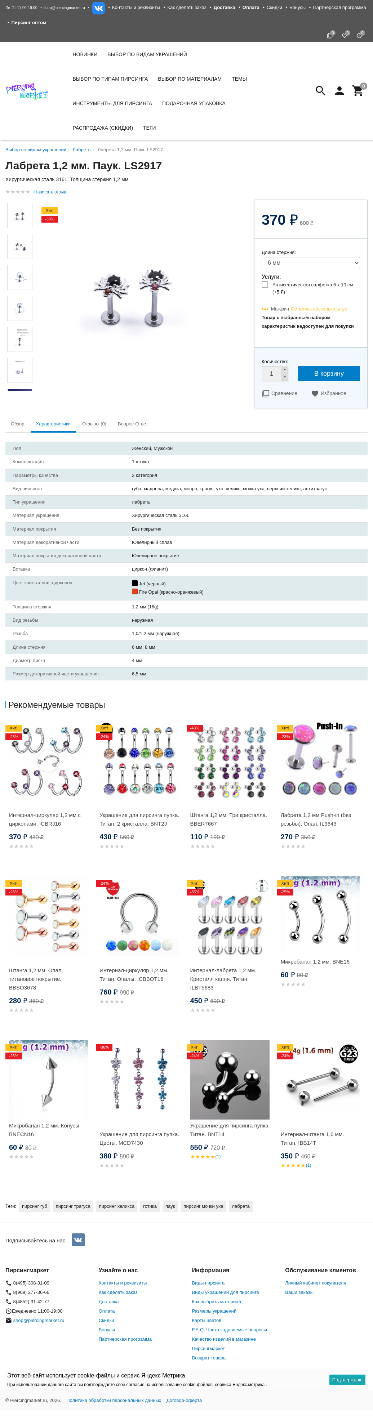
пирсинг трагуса (73, 1206)
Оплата (107, 1311)
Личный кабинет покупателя (315, 1283)
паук (170, 1206)
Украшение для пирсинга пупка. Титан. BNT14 (230, 1129)
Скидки (274, 7)
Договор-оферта (184, 1400)
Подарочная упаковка (194, 103)
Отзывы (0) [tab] (94, 423)
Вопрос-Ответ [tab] (133, 423)
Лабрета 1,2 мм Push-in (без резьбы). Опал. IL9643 (316, 819)
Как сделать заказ (187, 7)
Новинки (85, 54)
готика (150, 1206)
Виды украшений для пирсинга (225, 1292)
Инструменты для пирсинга (112, 103)
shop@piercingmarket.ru (64, 7)
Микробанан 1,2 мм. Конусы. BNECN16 (45, 1129)
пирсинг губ (34, 1206)
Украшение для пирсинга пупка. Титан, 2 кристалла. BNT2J (139, 819)
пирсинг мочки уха (203, 1206)
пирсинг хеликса (116, 1206)
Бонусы (297, 7)
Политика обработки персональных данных (113, 1400)
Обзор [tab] (18, 423)
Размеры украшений (214, 1311)
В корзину (329, 373)
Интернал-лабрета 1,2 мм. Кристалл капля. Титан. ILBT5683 (223, 979)
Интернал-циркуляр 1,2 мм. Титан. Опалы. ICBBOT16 (133, 974)
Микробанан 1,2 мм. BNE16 (315, 962)
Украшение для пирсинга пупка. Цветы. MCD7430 (139, 1138)
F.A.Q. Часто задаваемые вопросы (229, 1329)
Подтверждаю (347, 1380)
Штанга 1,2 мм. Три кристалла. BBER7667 (228, 819)
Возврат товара (209, 1358)
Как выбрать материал (216, 1301)
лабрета (240, 1206)
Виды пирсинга (208, 1283)
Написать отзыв (50, 192)
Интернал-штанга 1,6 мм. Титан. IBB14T (312, 1138)
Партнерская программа (339, 7)
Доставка (109, 1301)
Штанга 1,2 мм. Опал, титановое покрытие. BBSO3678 (36, 979)
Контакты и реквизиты (136, 7)
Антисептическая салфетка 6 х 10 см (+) (312, 288)
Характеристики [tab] (53, 423)
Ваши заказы (299, 1292)
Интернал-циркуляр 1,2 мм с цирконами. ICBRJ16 (45, 819)
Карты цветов (207, 1320)
